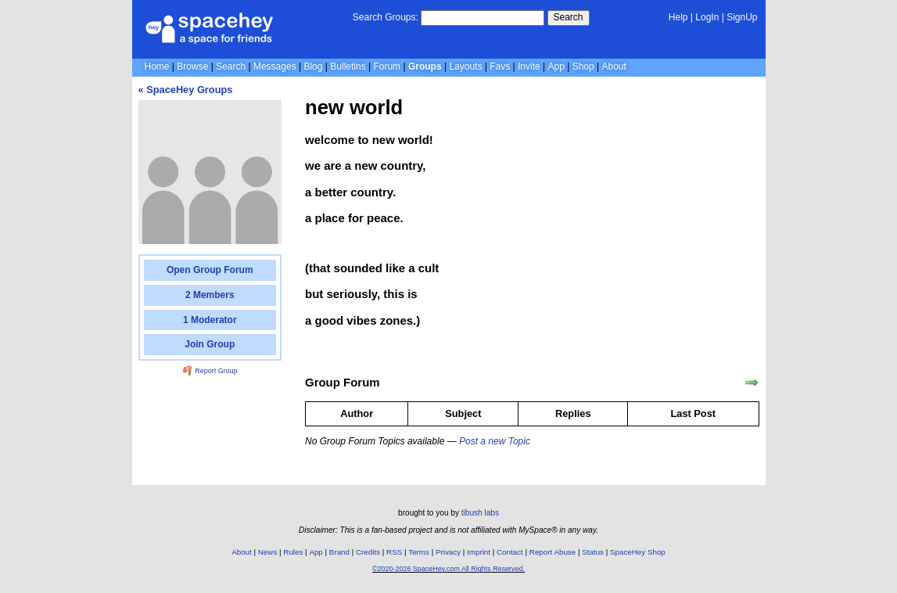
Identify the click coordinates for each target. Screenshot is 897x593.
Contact (510, 552)
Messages (274, 66)
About (613, 66)
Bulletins (347, 66)
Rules (293, 552)
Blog (312, 66)
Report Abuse (552, 552)
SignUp (742, 17)
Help (678, 17)
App (556, 66)
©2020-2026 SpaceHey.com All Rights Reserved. (448, 569)
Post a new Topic (494, 441)
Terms (418, 552)
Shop (583, 66)
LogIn (707, 17)
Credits (368, 552)
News (268, 552)
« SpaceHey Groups (185, 89)
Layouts (465, 66)
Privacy (448, 552)
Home (157, 66)
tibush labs (480, 513)
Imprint (478, 552)
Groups (425, 66)
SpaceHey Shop (638, 552)
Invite (529, 66)
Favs (500, 66)
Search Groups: (385, 17)
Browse (192, 66)
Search (568, 17)
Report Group (210, 371)
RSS (394, 552)
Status (593, 552)
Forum (386, 66)
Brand (339, 552)
